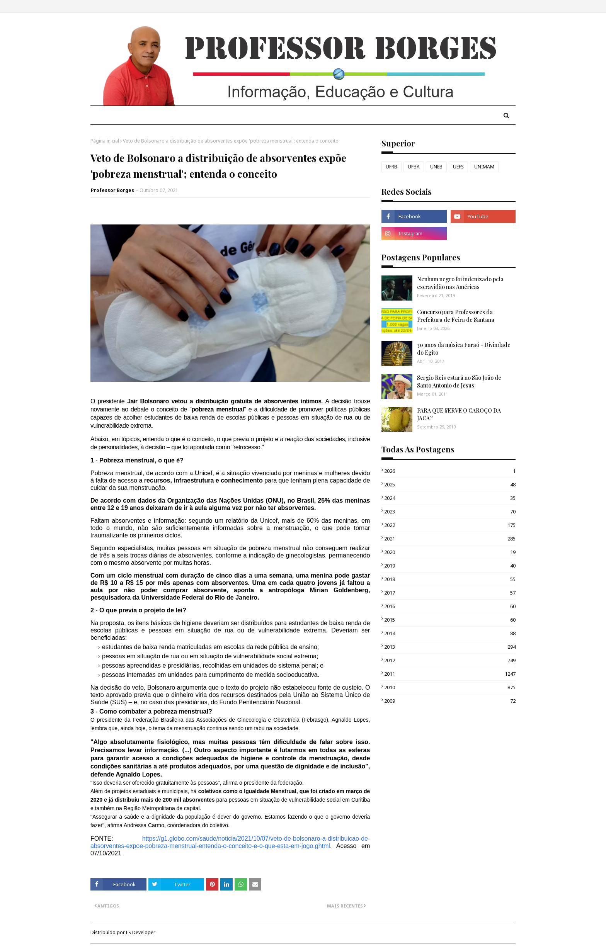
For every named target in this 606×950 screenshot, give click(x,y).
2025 (450, 484)
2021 (450, 538)
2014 (450, 633)
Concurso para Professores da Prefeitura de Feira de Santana (455, 315)
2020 (450, 552)
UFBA (414, 166)
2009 (450, 700)
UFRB (391, 166)
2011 (450, 673)
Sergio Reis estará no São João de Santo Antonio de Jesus (459, 381)
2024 (450, 498)
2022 (450, 525)
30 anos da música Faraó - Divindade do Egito (464, 348)
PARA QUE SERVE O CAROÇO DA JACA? (459, 414)
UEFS (458, 166)
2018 (450, 579)
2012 (450, 660)
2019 (450, 565)
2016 (450, 606)
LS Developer (140, 932)
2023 (450, 511)
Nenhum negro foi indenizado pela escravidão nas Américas (460, 283)
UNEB (436, 166)
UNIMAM (484, 166)
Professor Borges (112, 190)
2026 (450, 470)
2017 (450, 592)
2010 (450, 687)
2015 (450, 619)
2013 (450, 646)
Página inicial (104, 141)
